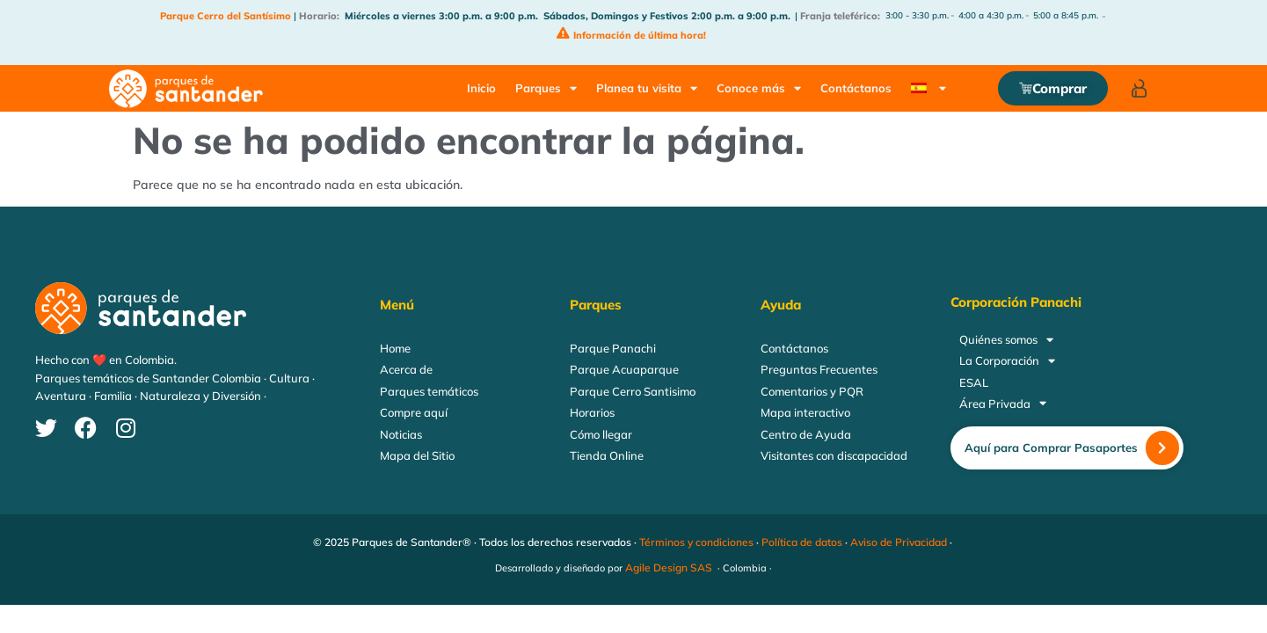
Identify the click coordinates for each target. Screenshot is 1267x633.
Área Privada (1002, 403)
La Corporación (1007, 360)
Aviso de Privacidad (898, 542)
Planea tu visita (646, 88)
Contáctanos (856, 88)
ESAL (973, 382)
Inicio (481, 88)
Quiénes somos (1006, 339)
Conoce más (759, 88)
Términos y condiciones (696, 542)
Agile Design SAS (668, 567)
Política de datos (801, 542)
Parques (546, 88)
